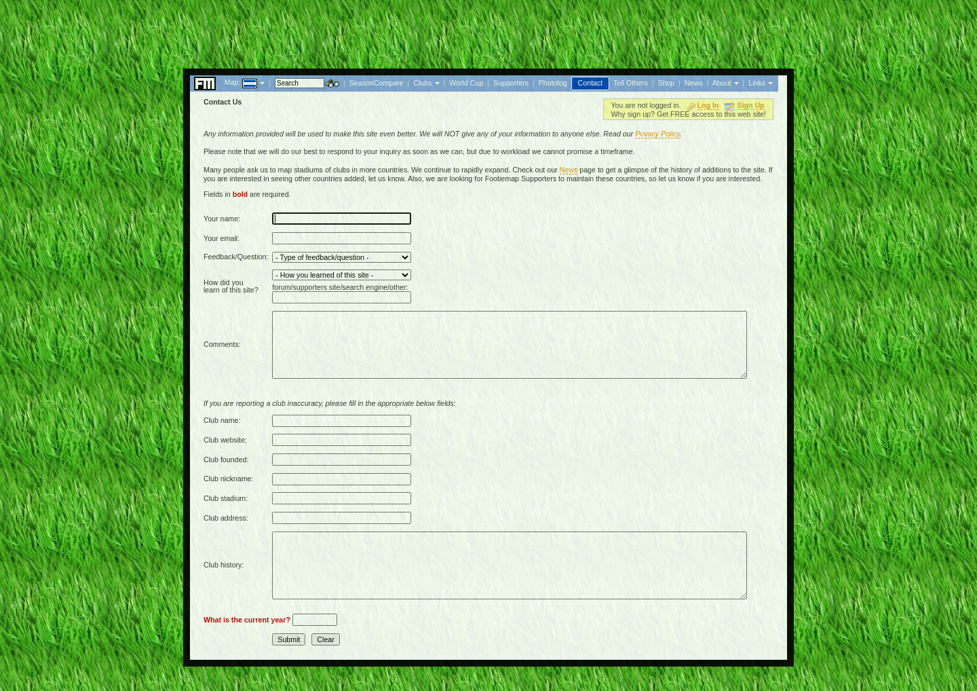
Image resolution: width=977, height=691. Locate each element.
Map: (233, 82)
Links (756, 83)
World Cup (466, 83)
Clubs (422, 83)
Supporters (511, 83)
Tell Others (630, 83)
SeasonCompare (376, 83)
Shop (666, 83)
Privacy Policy (657, 134)
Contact (590, 83)
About (721, 83)
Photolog (553, 83)
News (694, 83)
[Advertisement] (488, 30)
